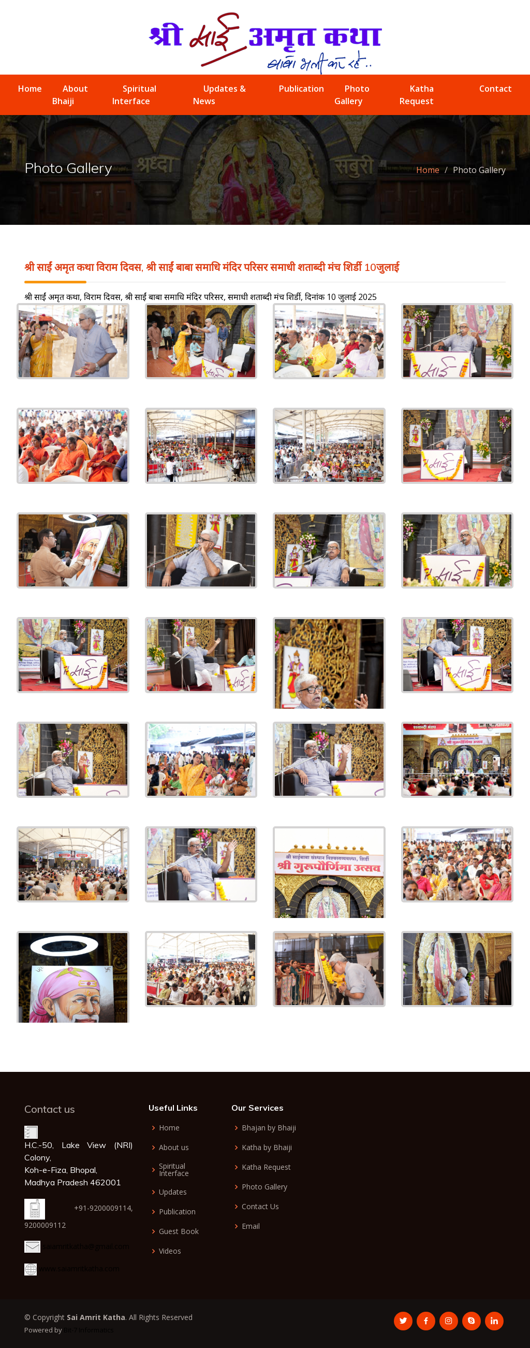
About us (174, 1147)
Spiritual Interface (174, 1170)
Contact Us (260, 1206)
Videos (170, 1251)
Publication (301, 88)
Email (251, 1226)
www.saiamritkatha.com (79, 1268)
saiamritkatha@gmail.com (85, 1246)
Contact (495, 88)
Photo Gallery (264, 1187)
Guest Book (179, 1231)
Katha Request (266, 1167)
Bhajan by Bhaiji (269, 1127)
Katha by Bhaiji (267, 1147)
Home (30, 88)
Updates (173, 1192)
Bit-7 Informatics (89, 1330)
